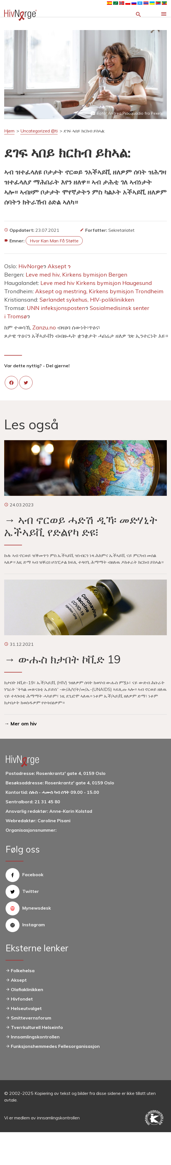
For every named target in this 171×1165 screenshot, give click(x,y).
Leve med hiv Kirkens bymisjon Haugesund (96, 282)
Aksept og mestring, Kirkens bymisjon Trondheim (100, 291)
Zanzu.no (44, 327)
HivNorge (30, 266)
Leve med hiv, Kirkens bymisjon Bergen (77, 274)
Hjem (9, 131)
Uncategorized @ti (39, 131)
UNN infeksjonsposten (56, 307)
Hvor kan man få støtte (54, 240)
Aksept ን (60, 266)
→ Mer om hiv (20, 723)
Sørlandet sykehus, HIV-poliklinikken (88, 299)
